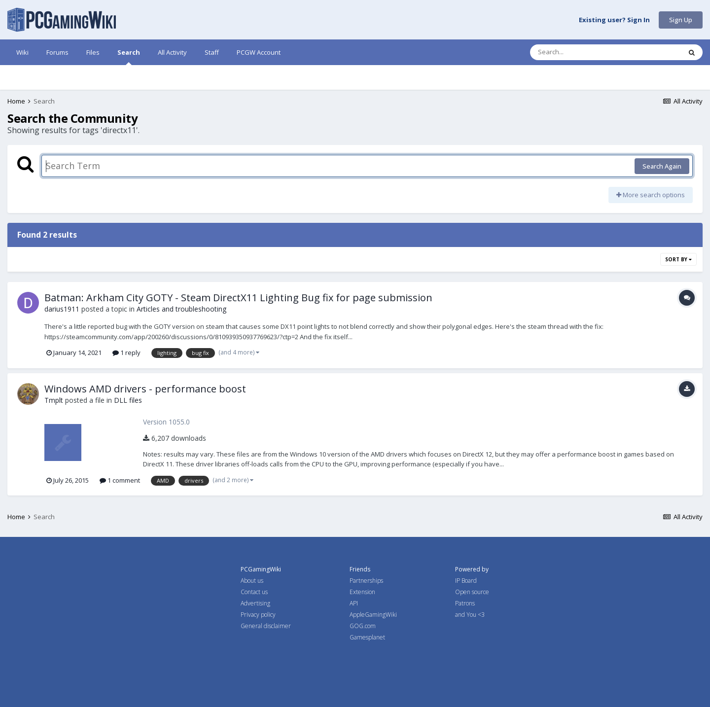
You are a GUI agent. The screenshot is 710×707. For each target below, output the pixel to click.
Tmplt (53, 400)
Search (128, 56)
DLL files (128, 400)
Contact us (254, 592)
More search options (650, 194)
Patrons (465, 603)
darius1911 (61, 309)
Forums (57, 52)
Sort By (678, 259)
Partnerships (366, 580)
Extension (362, 592)
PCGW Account (259, 52)
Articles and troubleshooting (181, 309)
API (354, 603)
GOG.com (363, 626)
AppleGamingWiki (373, 614)
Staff (212, 52)
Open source (472, 592)
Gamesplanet (367, 637)
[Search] (580, 52)
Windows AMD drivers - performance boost (145, 388)
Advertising (255, 603)
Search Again (661, 166)
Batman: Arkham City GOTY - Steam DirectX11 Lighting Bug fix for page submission (238, 297)
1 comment (120, 480)
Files (93, 52)
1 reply (126, 352)
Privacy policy (258, 614)
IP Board (466, 580)
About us (252, 580)
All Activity (172, 52)
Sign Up (680, 19)
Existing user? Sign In (614, 20)
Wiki (22, 52)
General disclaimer (266, 626)
